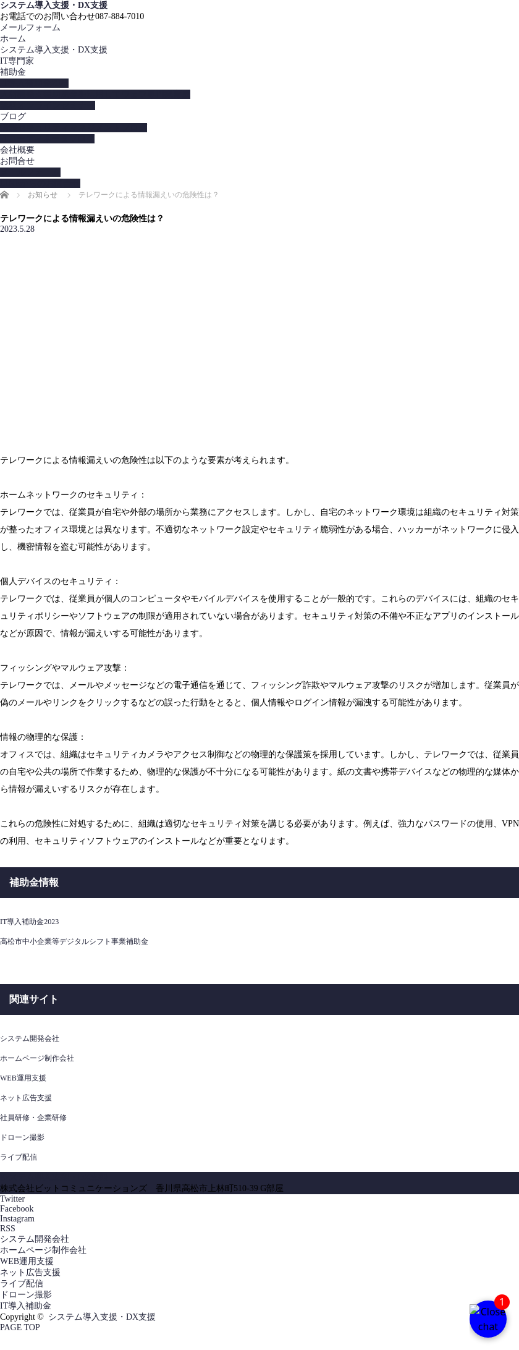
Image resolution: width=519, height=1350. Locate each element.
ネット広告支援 (26, 1097)
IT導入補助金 (25, 1305)
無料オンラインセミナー (47, 105)
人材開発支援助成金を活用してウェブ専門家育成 (95, 94)
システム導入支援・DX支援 (54, 5)
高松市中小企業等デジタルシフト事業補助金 (74, 941)
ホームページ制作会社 (37, 1058)
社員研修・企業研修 (33, 1117)
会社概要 (17, 150)
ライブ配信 (18, 1157)
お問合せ (17, 161)
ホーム (13, 38)
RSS (7, 1228)
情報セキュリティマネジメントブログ (73, 127)
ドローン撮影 (22, 1137)
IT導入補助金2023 (34, 83)
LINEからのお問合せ (40, 183)
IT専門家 (17, 61)
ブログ (13, 116)
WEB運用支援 (23, 1078)
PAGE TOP (20, 1327)
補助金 (13, 72)
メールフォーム (30, 27)
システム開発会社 (29, 1038)
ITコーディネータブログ (47, 138)
